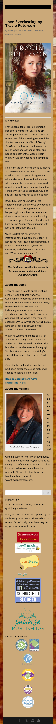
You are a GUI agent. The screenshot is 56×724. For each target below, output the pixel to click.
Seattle (17, 34)
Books (30, 30)
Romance (9, 34)
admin (10, 30)
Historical (38, 30)
